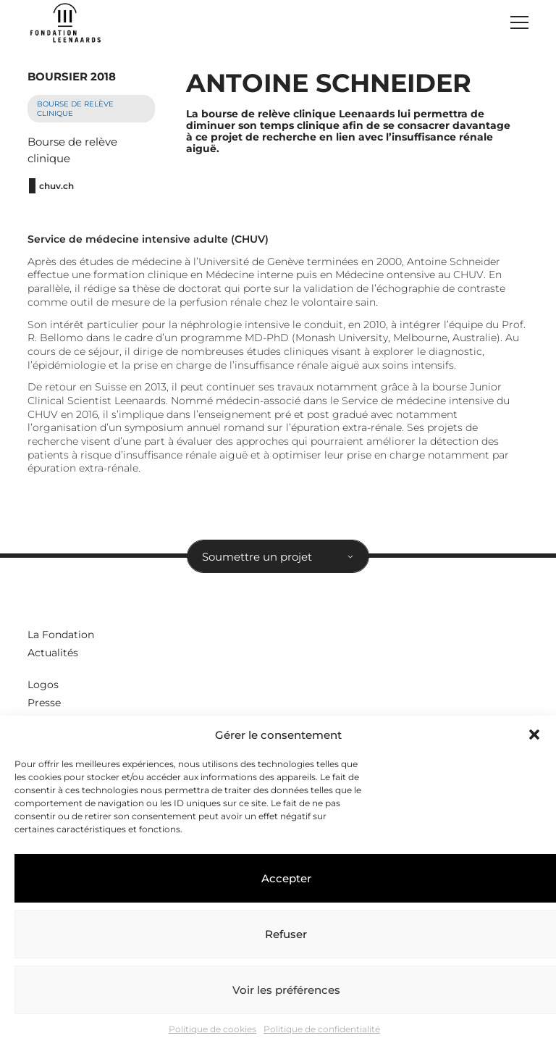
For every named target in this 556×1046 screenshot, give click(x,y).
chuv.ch (56, 189)
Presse (44, 706)
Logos (43, 688)
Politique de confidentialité (322, 1029)
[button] (534, 734)
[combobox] (278, 560)
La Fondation (61, 638)
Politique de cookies (212, 1029)
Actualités (53, 656)
